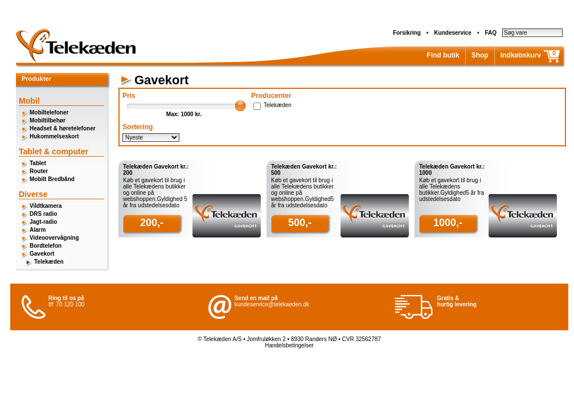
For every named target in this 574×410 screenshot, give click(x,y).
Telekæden (49, 262)
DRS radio (43, 214)
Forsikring (407, 33)
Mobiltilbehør (47, 120)
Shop (480, 55)
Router (39, 171)
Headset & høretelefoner (63, 128)
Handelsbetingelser (289, 345)
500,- (299, 222)
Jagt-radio (43, 222)
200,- (151, 222)
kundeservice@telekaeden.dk (272, 304)
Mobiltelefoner (49, 112)
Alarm (38, 230)
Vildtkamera (46, 206)
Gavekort (42, 254)
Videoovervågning (54, 238)
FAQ (491, 33)
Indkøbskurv (521, 55)
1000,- (447, 222)
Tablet (38, 163)
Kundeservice (453, 33)
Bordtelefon (46, 246)
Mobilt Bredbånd (52, 179)
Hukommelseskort (54, 136)
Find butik (443, 55)
